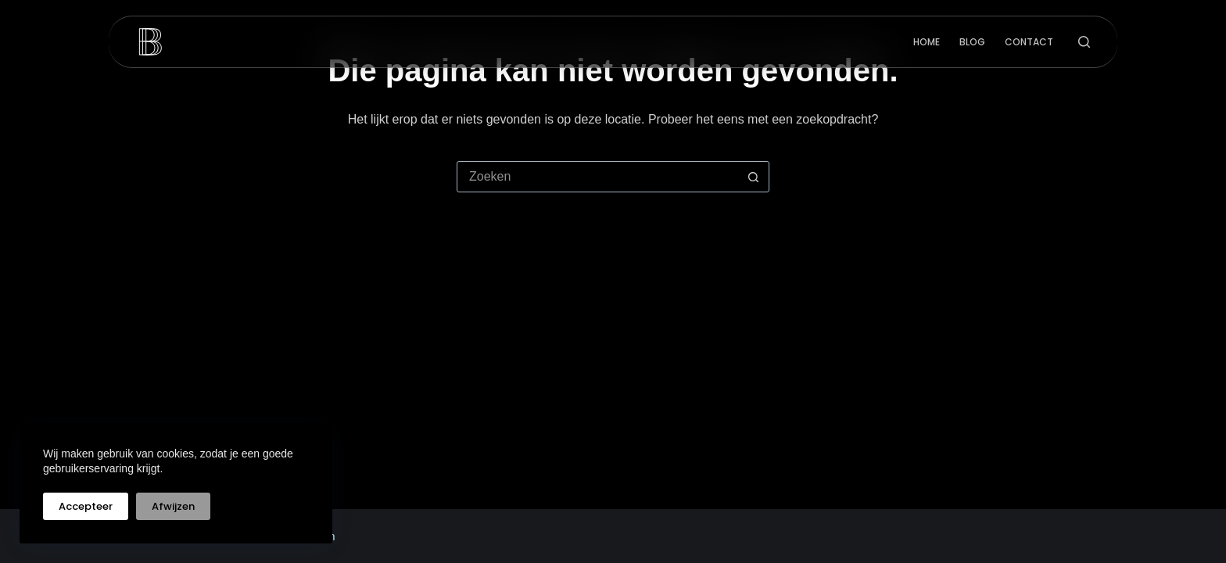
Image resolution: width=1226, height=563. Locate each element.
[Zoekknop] (753, 176)
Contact (1029, 41)
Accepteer (86, 506)
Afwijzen (173, 506)
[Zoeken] (1084, 42)
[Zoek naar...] (597, 176)
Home (926, 41)
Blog (972, 41)
